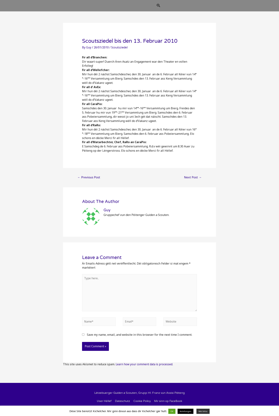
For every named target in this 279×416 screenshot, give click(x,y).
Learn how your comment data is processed (144, 369)
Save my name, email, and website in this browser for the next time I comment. (139, 339)
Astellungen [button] (185, 411)
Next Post (193, 180)
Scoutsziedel (119, 50)
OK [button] (171, 411)
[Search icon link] (176, 7)
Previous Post (88, 180)
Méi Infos (203, 411)
